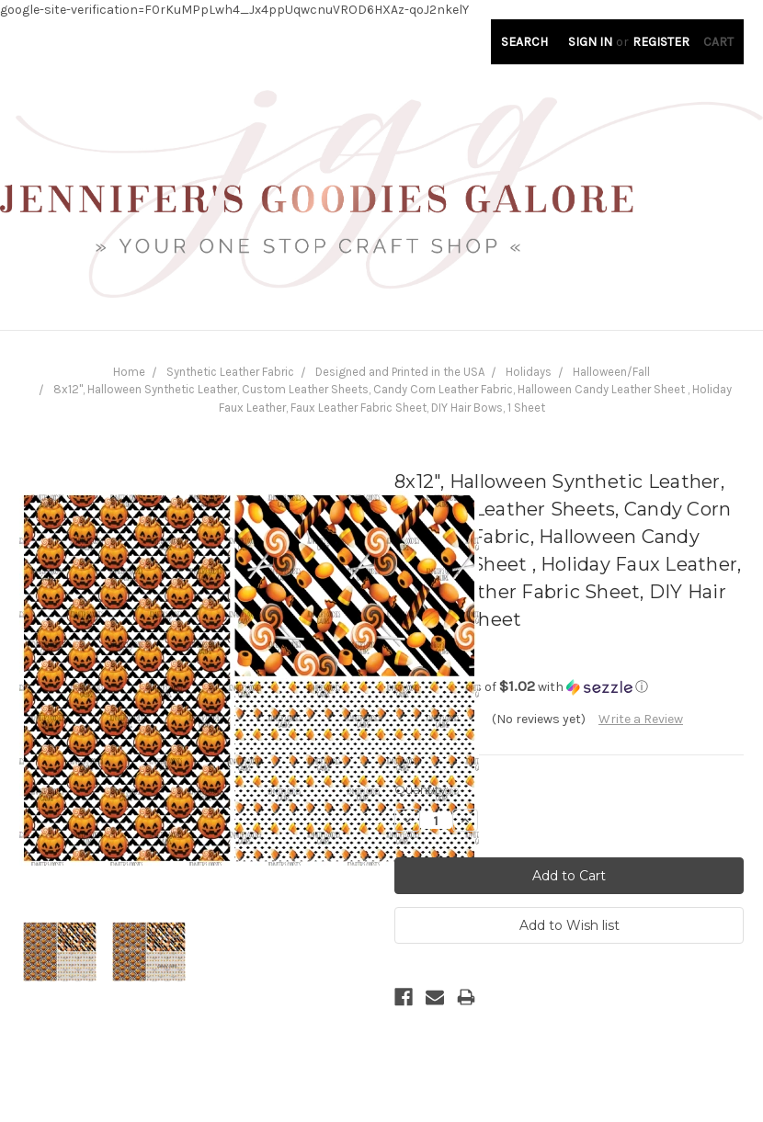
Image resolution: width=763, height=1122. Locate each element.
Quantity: (421, 789)
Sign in (590, 42)
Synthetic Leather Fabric (230, 372)
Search (524, 42)
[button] (569, 687)
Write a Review (640, 719)
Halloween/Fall (611, 372)
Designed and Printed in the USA (399, 372)
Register (660, 42)
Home (129, 372)
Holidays (529, 372)
